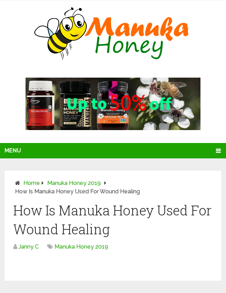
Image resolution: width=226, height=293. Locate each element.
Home (31, 183)
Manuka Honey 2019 (74, 183)
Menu (13, 150)
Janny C (29, 246)
